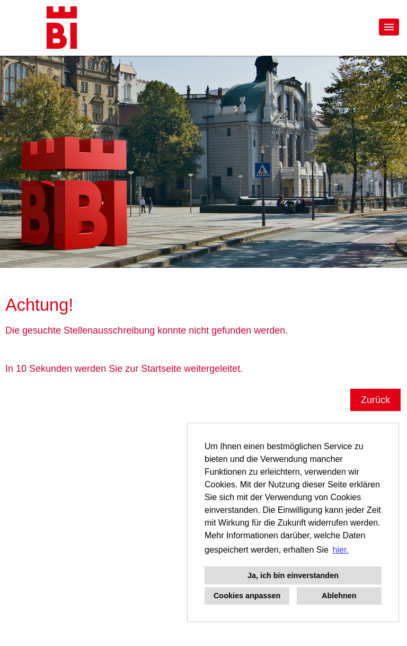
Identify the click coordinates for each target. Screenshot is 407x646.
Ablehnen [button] (339, 595)
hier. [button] (341, 549)
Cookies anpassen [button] (247, 595)
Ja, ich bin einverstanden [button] (293, 575)
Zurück (375, 400)
